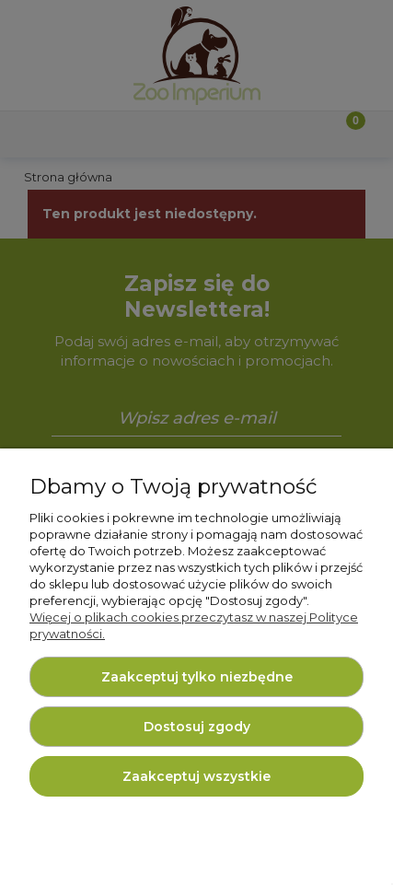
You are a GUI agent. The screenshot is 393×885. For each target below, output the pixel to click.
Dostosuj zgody (197, 726)
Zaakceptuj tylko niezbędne (197, 677)
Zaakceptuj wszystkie (196, 776)
